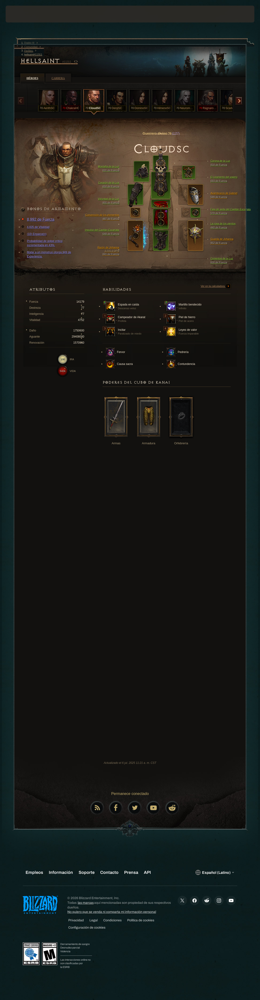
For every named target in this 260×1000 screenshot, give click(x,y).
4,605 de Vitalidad (36, 227)
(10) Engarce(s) (34, 234)
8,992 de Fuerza (38, 219)
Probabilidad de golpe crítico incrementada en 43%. (42, 243)
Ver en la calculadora (216, 286)
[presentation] (20, 14)
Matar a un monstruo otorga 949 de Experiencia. (46, 254)
